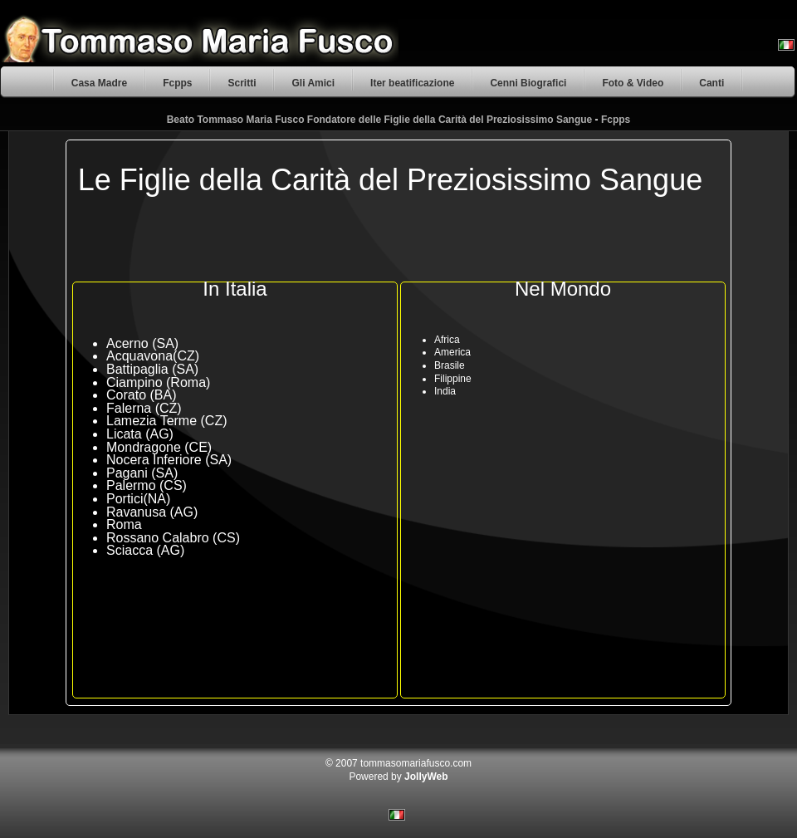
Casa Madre (99, 83)
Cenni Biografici (528, 83)
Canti (711, 83)
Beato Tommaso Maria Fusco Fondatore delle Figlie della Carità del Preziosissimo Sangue (380, 119)
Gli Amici (313, 83)
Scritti (241, 83)
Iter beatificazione (412, 83)
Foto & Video (632, 83)
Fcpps (177, 83)
